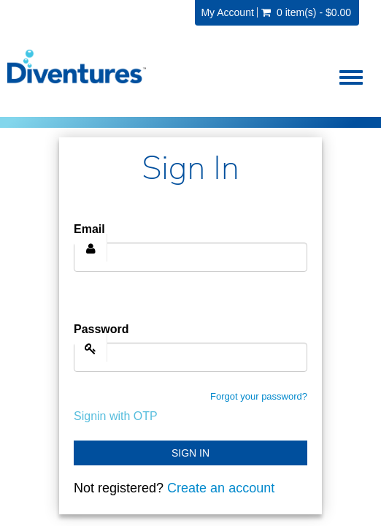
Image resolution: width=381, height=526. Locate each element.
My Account (227, 12)
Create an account (220, 488)
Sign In (190, 453)
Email (89, 229)
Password (101, 329)
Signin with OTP (115, 416)
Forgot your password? (258, 396)
